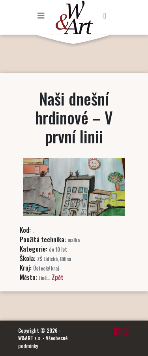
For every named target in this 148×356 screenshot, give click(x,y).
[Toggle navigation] (41, 15)
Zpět (58, 277)
